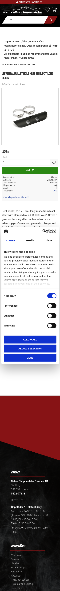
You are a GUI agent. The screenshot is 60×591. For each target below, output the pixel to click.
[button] (7, 10)
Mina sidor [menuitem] (16, 555)
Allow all (30, 339)
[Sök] (51, 19)
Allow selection (30, 348)
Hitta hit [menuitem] (15, 563)
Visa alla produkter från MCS (16, 197)
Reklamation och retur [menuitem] (22, 584)
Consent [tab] (11, 240)
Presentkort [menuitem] (17, 588)
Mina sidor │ (25, 2)
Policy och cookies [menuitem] (20, 579)
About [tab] (49, 240)
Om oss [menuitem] (15, 559)
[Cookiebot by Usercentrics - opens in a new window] (42, 231)
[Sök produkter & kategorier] (25, 19)
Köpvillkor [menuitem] (16, 575)
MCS (54, 191)
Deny (30, 357)
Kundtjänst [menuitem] (16, 571)
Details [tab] (30, 240)
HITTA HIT (17, 500)
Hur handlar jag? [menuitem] (19, 567)
